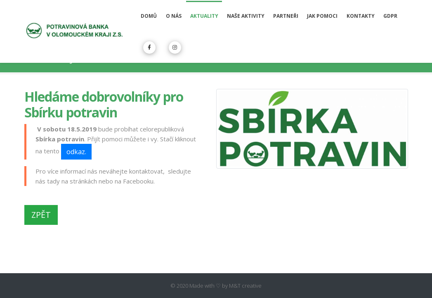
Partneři (285, 15)
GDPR (390, 15)
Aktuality (204, 15)
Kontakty (361, 15)
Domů (149, 15)
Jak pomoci (322, 15)
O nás (174, 15)
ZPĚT (41, 214)
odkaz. (76, 151)
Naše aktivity (245, 15)
